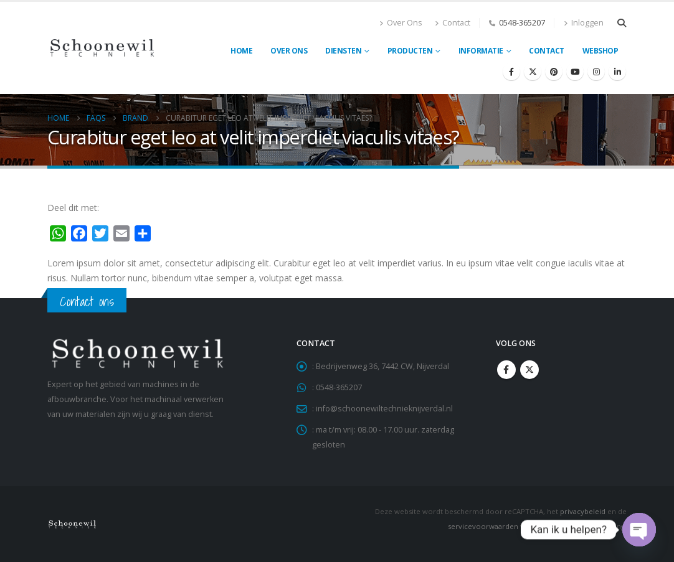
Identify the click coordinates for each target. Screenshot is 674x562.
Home (241, 50)
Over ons (288, 50)
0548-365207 (522, 22)
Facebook (506, 369)
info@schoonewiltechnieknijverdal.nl (384, 408)
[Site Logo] (102, 48)
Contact (452, 22)
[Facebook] (511, 71)
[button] (621, 23)
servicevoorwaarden (483, 526)
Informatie (480, 50)
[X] (532, 71)
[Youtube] (575, 71)
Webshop (600, 50)
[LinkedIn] (617, 71)
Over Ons (400, 22)
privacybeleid (582, 511)
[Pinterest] (553, 71)
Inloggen (584, 22)
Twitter (529, 369)
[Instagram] (596, 71)
